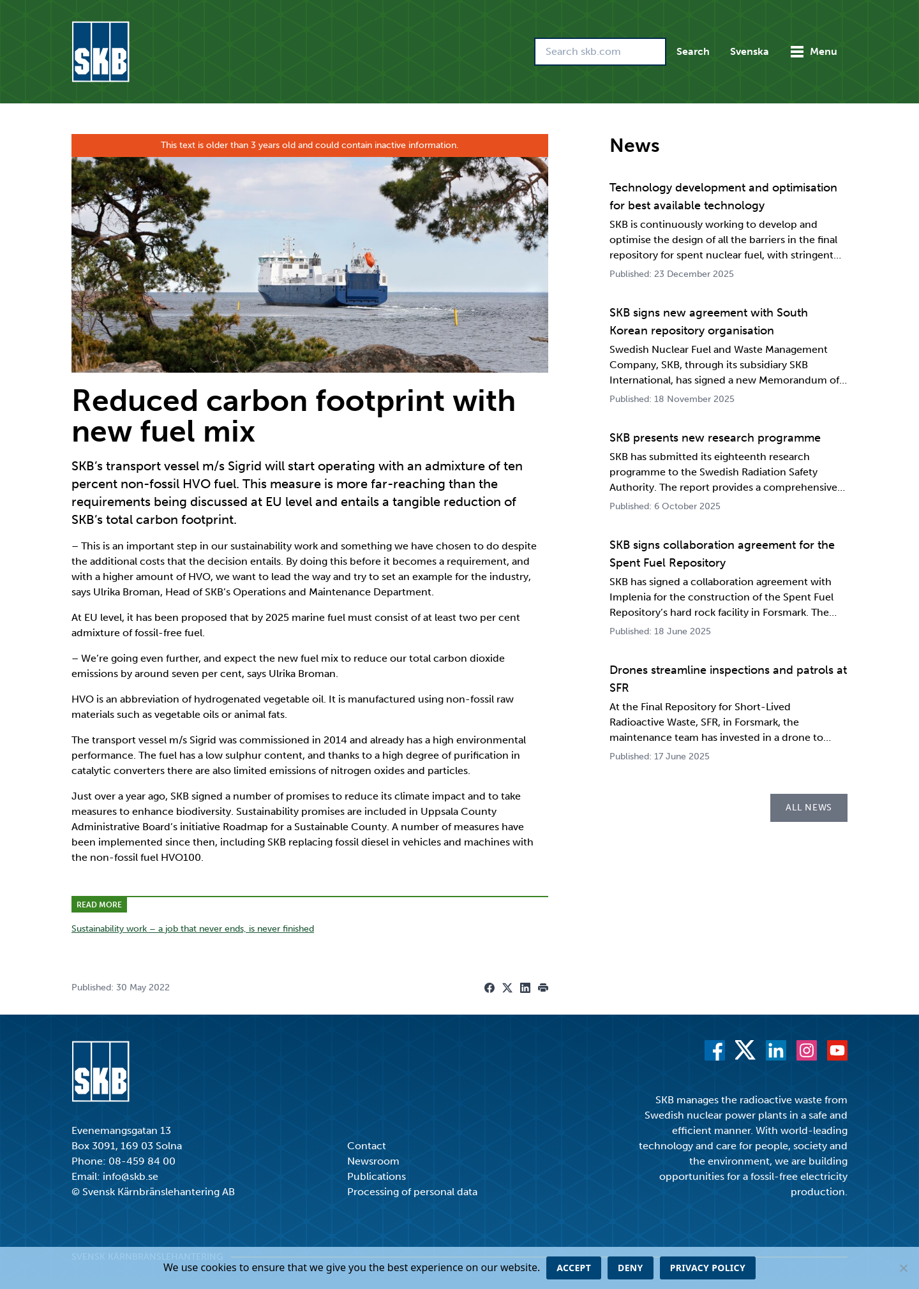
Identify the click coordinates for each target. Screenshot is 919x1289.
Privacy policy (707, 1268)
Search (693, 51)
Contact (366, 1146)
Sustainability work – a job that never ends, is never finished (192, 928)
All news (809, 807)
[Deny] (903, 1268)
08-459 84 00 (142, 1161)
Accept (574, 1268)
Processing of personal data (412, 1192)
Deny (630, 1268)
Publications (376, 1176)
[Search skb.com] (600, 52)
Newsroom (373, 1161)
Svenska (749, 51)
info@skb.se (130, 1176)
